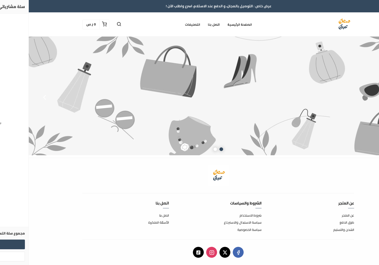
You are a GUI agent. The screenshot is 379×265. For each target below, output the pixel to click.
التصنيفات (163, 24)
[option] (189, 97)
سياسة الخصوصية (221, 229)
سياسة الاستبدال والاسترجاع (214, 222)
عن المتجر (319, 215)
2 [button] (186, 149)
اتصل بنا (185, 24)
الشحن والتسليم (315, 229)
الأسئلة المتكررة (129, 222)
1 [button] (192, 149)
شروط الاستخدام (222, 215)
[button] (90, 24)
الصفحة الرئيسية (211, 24)
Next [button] (16, 97)
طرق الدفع (318, 222)
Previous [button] (363, 97)
